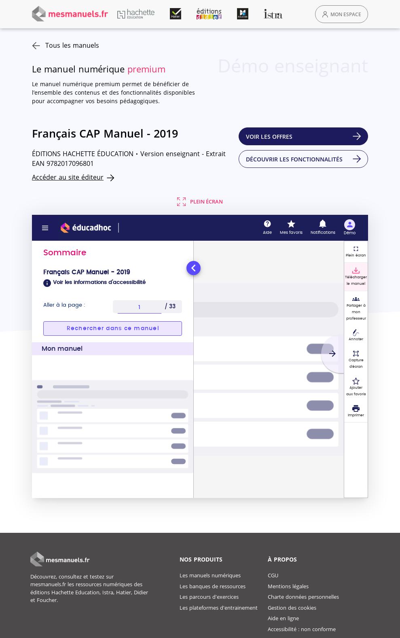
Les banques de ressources (213, 586)
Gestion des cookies (292, 607)
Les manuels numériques (210, 575)
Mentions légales (288, 586)
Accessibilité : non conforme (302, 629)
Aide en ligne (283, 618)
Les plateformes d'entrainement (219, 607)
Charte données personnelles (303, 596)
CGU (273, 575)
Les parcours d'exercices (209, 596)
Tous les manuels (65, 45)
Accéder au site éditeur (68, 177)
